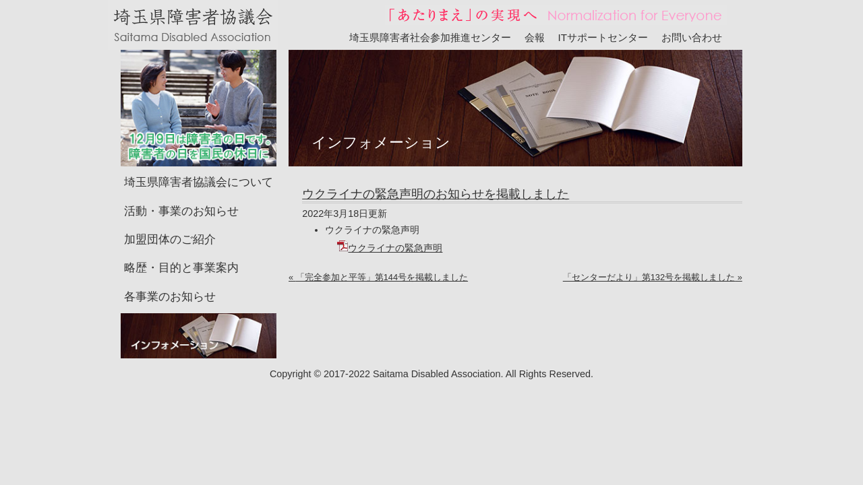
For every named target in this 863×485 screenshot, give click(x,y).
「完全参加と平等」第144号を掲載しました (382, 257)
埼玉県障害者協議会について (198, 162)
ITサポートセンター (603, 37)
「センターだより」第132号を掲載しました (649, 257)
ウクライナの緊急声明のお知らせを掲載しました (435, 174)
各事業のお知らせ (170, 276)
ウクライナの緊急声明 (389, 227)
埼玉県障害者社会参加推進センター (430, 37)
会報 (535, 37)
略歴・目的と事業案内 (181, 247)
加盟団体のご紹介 (170, 219)
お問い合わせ (691, 37)
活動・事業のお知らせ (181, 191)
